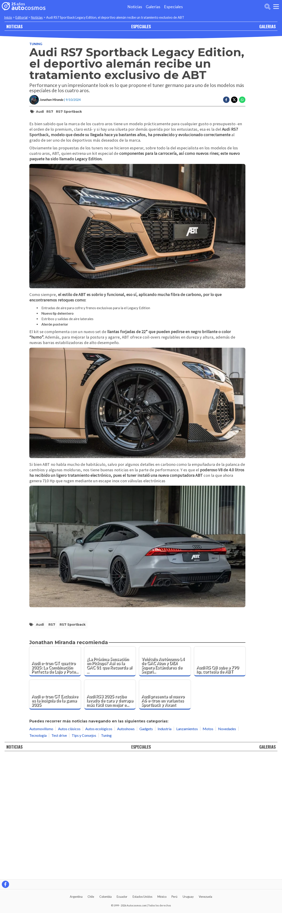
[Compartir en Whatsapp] (242, 100)
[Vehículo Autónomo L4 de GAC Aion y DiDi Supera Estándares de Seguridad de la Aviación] (165, 783)
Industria (164, 850)
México (161, 896)
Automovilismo (41, 850)
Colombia (105, 896)
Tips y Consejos (84, 857)
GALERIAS (267, 26)
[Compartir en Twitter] (234, 100)
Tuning (35, 44)
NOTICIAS (14, 26)
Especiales (173, 6)
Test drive (59, 857)
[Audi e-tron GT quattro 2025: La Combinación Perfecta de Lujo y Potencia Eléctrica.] (55, 783)
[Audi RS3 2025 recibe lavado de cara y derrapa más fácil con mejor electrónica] (110, 816)
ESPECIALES (141, 26)
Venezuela (205, 896)
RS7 (49, 112)
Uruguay (188, 896)
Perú (174, 896)
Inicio (8, 17)
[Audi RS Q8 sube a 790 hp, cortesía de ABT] (220, 783)
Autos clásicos (69, 850)
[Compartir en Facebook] (226, 100)
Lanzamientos (187, 850)
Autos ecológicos (98, 850)
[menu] (276, 6)
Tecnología (38, 857)
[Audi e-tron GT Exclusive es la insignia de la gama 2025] (55, 816)
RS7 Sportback (69, 112)
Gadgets (146, 850)
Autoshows (126, 850)
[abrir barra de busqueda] (267, 6)
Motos (208, 850)
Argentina (76, 896)
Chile (91, 896)
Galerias (153, 6)
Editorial (21, 17)
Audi (40, 112)
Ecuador (122, 896)
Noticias (134, 6)
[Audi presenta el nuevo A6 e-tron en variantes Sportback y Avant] (165, 816)
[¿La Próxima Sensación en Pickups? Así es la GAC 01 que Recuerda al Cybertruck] (110, 783)
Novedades (227, 850)
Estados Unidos (142, 896)
